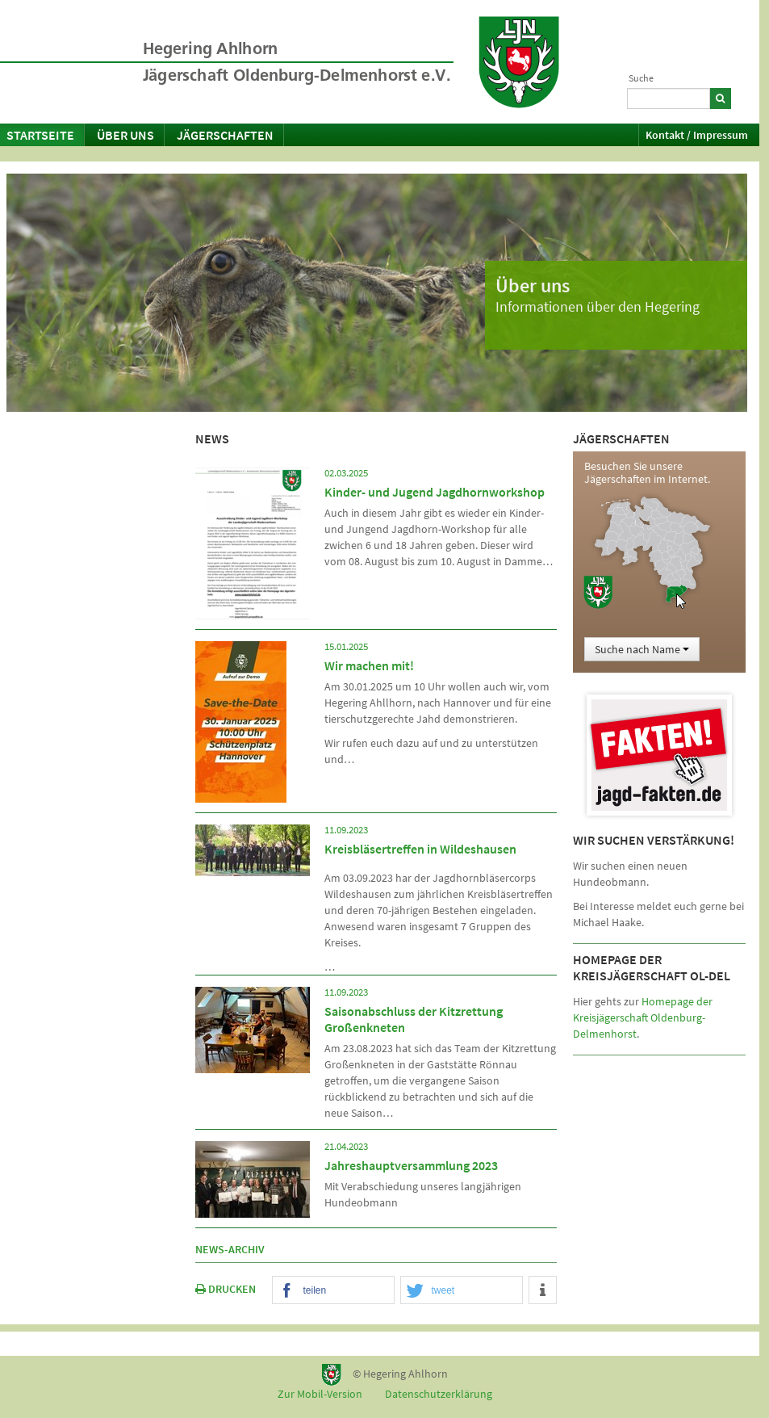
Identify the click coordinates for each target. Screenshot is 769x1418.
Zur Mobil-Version (320, 1394)
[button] (334, 1291)
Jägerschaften (225, 135)
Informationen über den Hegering (597, 306)
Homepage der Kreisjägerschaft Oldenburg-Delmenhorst (643, 1017)
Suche (641, 78)
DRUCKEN (225, 1289)
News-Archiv (230, 1249)
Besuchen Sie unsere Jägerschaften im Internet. (647, 472)
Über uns (125, 135)
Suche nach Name (642, 649)
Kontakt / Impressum (697, 135)
